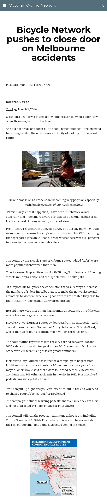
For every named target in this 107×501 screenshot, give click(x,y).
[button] (4, 5)
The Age (11, 109)
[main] (53, 43)
